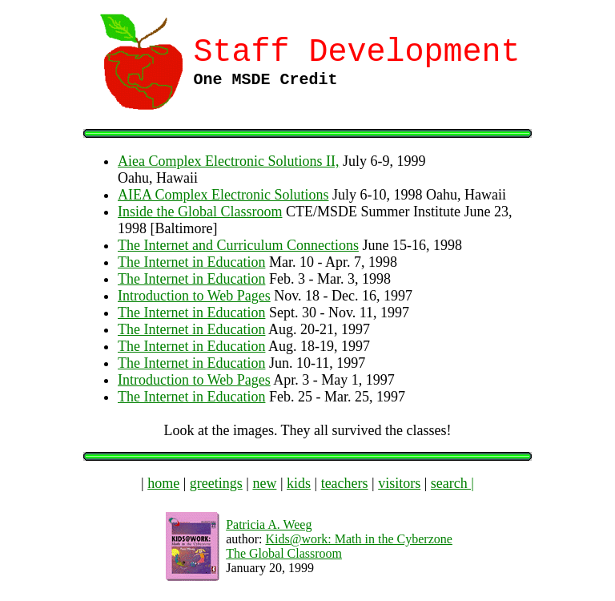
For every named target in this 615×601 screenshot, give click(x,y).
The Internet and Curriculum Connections (238, 245)
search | (452, 483)
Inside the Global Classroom (200, 212)
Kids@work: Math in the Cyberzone (358, 539)
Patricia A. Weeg (269, 524)
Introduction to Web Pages (194, 296)
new (264, 483)
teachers (344, 483)
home (163, 483)
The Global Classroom (284, 553)
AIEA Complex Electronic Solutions (223, 195)
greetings (216, 483)
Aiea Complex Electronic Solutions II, (228, 161)
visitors (399, 483)
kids (299, 483)
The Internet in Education (191, 262)
